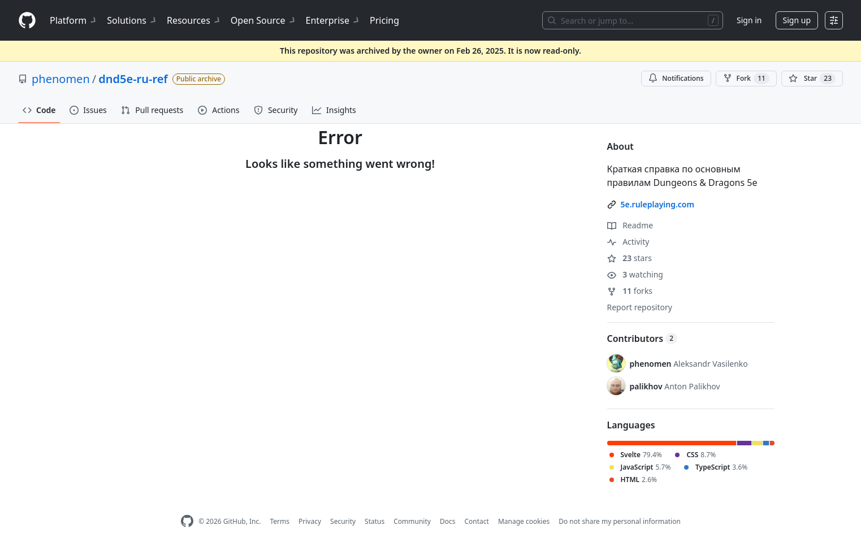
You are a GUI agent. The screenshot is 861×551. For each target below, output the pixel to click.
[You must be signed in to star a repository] (812, 78)
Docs (448, 521)
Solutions (132, 20)
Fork (746, 78)
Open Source (264, 20)
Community (412, 521)
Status (374, 521)
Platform (74, 20)
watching (635, 274)
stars (629, 258)
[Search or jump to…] (632, 20)
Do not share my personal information (620, 521)
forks (630, 290)
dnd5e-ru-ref (133, 78)
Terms (279, 521)
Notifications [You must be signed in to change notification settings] (675, 78)
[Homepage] (27, 20)
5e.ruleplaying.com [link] (657, 204)
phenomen (61, 78)
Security (343, 521)
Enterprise (333, 20)
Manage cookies (524, 521)
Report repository (639, 307)
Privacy (309, 521)
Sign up (797, 20)
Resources (194, 20)
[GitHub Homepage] (187, 521)
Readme (630, 225)
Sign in (749, 20)
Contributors (642, 338)
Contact (476, 521)
